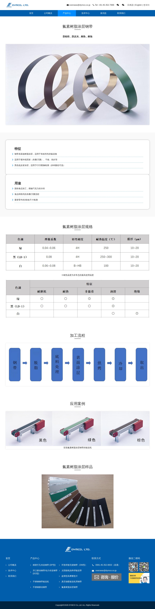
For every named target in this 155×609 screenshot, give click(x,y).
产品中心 (67, 13)
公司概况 (48, 13)
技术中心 (86, 13)
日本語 (130, 5)
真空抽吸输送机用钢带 (72, 582)
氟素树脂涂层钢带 (70, 587)
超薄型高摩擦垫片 (70, 576)
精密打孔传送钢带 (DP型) (44, 565)
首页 (31, 13)
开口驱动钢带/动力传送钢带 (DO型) (45, 572)
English (138, 5)
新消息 (103, 13)
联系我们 (121, 13)
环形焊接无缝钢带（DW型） (74, 565)
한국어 (146, 5)
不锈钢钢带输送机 (41, 582)
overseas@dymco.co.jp (79, 5)
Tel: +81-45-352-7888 (104, 5)
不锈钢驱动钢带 (40, 587)
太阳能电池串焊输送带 (72, 570)
